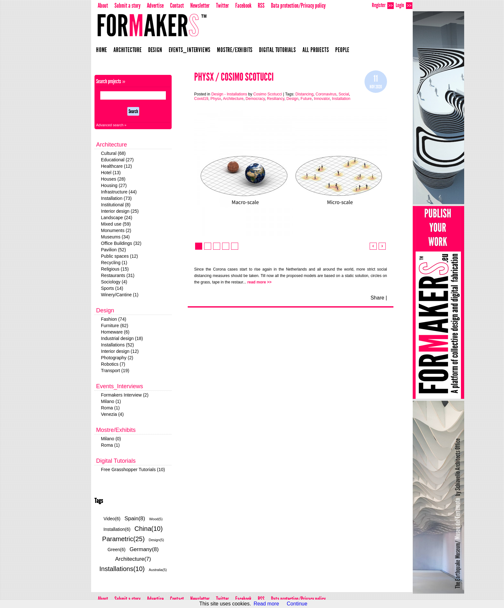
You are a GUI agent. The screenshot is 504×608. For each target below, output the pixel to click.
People (342, 50)
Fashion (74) (113, 319)
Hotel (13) (111, 172)
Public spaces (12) (119, 256)
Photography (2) (117, 357)
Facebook (243, 5)
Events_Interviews (190, 50)
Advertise (155, 5)
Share (377, 297)
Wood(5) (156, 519)
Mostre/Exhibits (235, 50)
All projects (315, 50)
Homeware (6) (115, 332)
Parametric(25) (123, 538)
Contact (177, 5)
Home (101, 50)
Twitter (222, 5)
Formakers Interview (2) (124, 395)
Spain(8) (134, 518)
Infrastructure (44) (119, 191)
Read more (266, 603)
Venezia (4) (112, 414)
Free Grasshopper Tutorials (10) (133, 469)
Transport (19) (115, 370)
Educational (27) (117, 159)
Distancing (304, 94)
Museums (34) (115, 236)
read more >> (259, 282)
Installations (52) (117, 344)
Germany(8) (144, 549)
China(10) (148, 528)
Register (383, 5)
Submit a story (127, 5)
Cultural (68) (113, 153)
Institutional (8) (115, 204)
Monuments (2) (116, 230)
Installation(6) (117, 529)
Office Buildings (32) (121, 243)
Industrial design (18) (122, 338)
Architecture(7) (133, 559)
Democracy (255, 98)
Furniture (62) (114, 325)
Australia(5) (158, 570)
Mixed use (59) (116, 224)
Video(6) (112, 518)
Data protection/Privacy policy (298, 5)
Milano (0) (111, 438)
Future (306, 98)
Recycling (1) (114, 262)
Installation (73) (116, 198)
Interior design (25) (120, 211)
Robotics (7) (113, 364)
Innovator (321, 98)
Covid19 (201, 98)
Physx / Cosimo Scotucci (234, 77)
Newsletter (200, 5)
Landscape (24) (116, 217)
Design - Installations (229, 94)
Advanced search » (111, 125)
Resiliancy (275, 98)
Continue (297, 603)
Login (404, 5)
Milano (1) (111, 401)
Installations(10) (122, 568)
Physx (216, 98)
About (103, 5)
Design (155, 50)
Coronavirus (326, 94)
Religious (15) (115, 269)
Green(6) (116, 549)
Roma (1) (110, 407)
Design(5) (156, 540)
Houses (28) (113, 179)
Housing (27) (114, 185)
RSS (261, 5)
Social (343, 94)
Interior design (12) (120, 351)
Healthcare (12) (116, 166)
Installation (341, 98)
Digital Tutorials (277, 50)
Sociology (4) (114, 281)
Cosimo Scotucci (267, 94)
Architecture (127, 50)
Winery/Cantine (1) (120, 294)
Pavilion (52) (113, 249)
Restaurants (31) (117, 275)
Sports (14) (112, 288)
